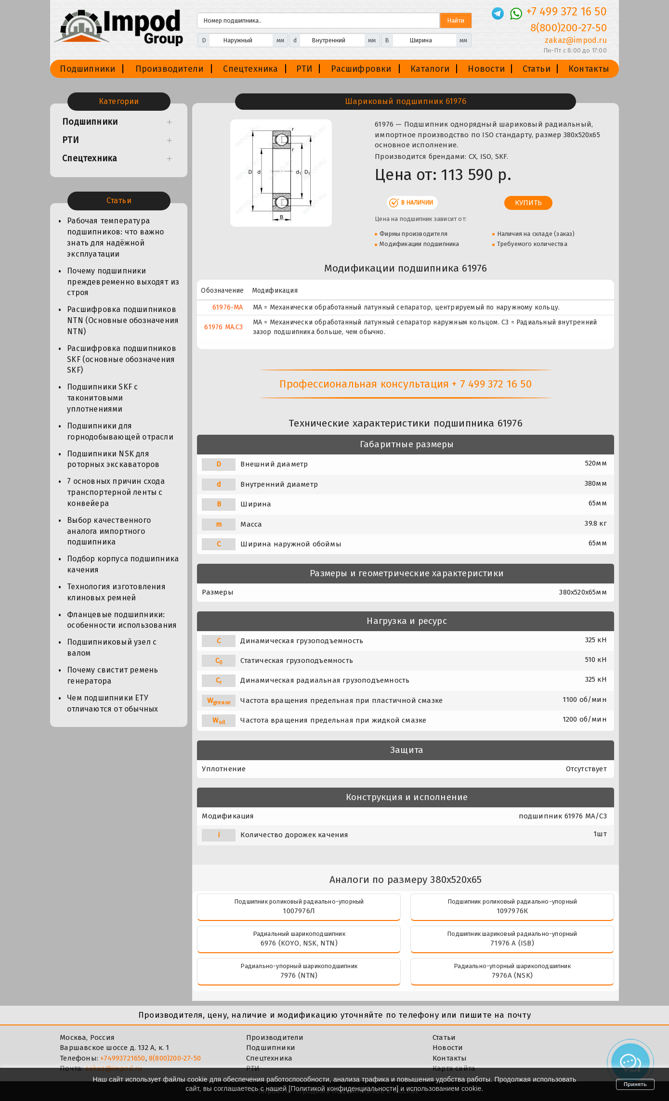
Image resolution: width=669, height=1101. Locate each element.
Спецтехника (250, 69)
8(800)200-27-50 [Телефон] (568, 27)
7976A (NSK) (512, 975)
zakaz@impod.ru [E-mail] (576, 40)
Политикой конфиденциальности (343, 1088)
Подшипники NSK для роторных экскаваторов (113, 459)
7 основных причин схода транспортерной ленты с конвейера (116, 492)
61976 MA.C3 (223, 327)
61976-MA (227, 307)
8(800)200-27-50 (175, 1058)
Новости (486, 69)
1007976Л (299, 911)
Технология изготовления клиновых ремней (116, 592)
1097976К (512, 911)
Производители (169, 69)
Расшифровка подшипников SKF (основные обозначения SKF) (121, 359)
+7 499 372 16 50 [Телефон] (566, 11)
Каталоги (430, 69)
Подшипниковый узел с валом (112, 647)
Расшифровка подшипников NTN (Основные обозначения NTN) (123, 320)
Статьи (537, 69)
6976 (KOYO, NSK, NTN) (299, 943)
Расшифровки (361, 69)
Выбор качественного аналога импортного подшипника (109, 531)
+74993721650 (122, 1058)
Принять (635, 1084)
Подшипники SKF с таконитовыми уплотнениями (102, 398)
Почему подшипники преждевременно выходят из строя (123, 282)
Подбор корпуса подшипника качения (123, 564)
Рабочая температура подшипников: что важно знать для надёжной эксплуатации (115, 237)
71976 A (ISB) (512, 943)
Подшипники (87, 69)
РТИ (304, 69)
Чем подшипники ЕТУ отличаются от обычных (112, 703)
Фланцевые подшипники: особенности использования (122, 620)
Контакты (589, 69)
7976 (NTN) (299, 975)
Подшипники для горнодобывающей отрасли (120, 431)
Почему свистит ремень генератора (112, 675)
